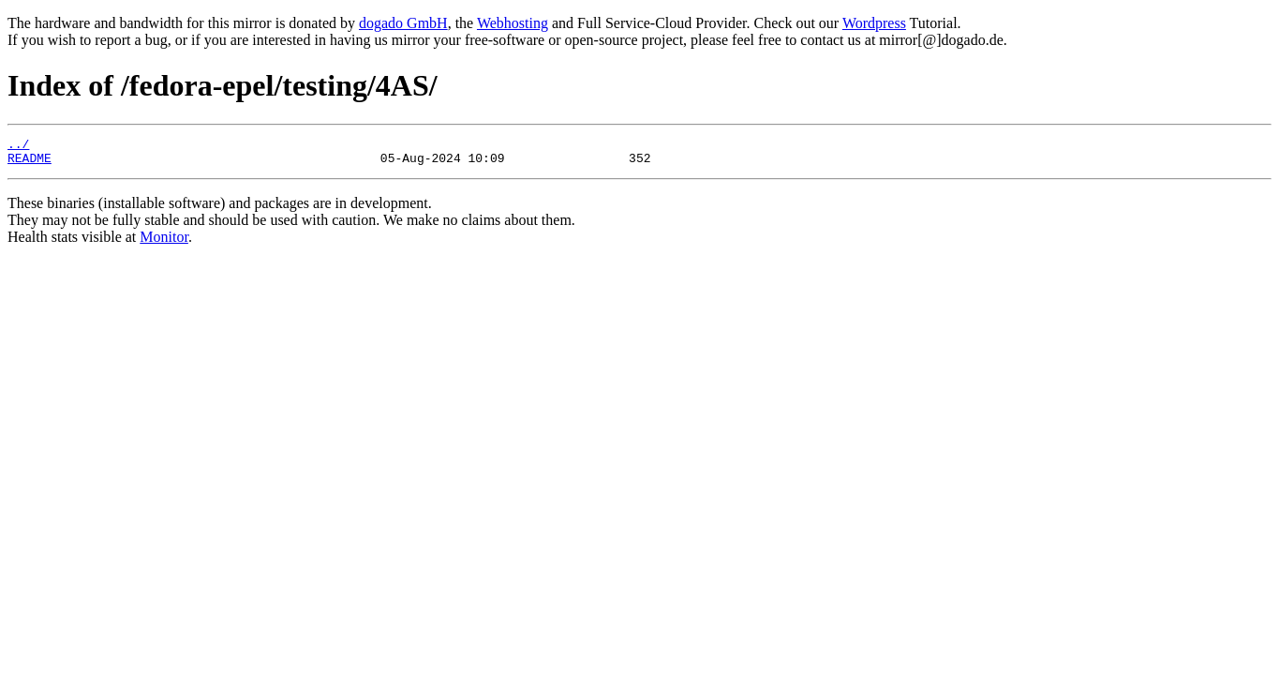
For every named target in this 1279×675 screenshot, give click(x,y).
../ (18, 146)
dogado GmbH (403, 23)
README (29, 163)
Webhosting (512, 23)
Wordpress (874, 23)
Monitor (164, 242)
